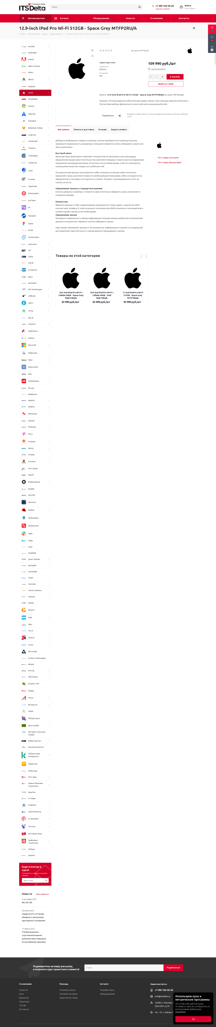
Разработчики (107, 990)
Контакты (24, 1009)
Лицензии (24, 1001)
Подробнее (180, 1012)
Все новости (42, 894)
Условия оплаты (68, 990)
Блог (21, 994)
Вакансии (24, 998)
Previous (141, 256)
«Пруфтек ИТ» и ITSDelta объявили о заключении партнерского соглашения (33, 917)
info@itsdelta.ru (162, 996)
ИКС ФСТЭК (27, 902)
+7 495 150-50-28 (165, 6)
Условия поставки (68, 994)
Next (146, 256)
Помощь (64, 984)
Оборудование (107, 994)
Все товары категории (168, 158)
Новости (23, 990)
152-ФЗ (22, 1005)
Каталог (104, 984)
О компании (25, 984)
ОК (193, 1019)
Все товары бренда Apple (169, 162)
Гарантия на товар (69, 998)
